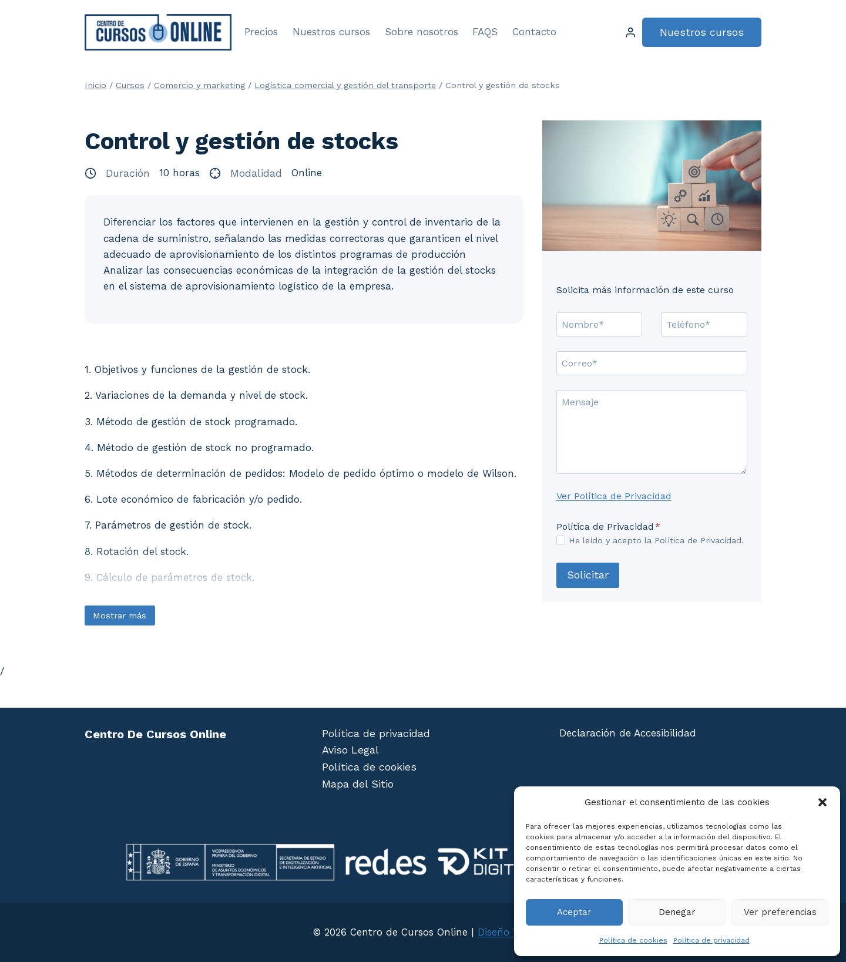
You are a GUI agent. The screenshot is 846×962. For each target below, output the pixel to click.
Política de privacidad (711, 940)
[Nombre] (599, 324)
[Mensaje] (651, 432)
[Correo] (651, 363)
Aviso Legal (350, 750)
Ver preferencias (780, 912)
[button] (822, 802)
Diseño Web (505, 932)
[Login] (630, 33)
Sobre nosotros (421, 32)
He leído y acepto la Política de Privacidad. (656, 540)
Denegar (677, 912)
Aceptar (574, 912)
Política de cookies (633, 940)
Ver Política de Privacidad (614, 496)
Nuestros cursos (331, 32)
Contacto (534, 32)
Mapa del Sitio (358, 784)
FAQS (485, 32)
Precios (261, 32)
